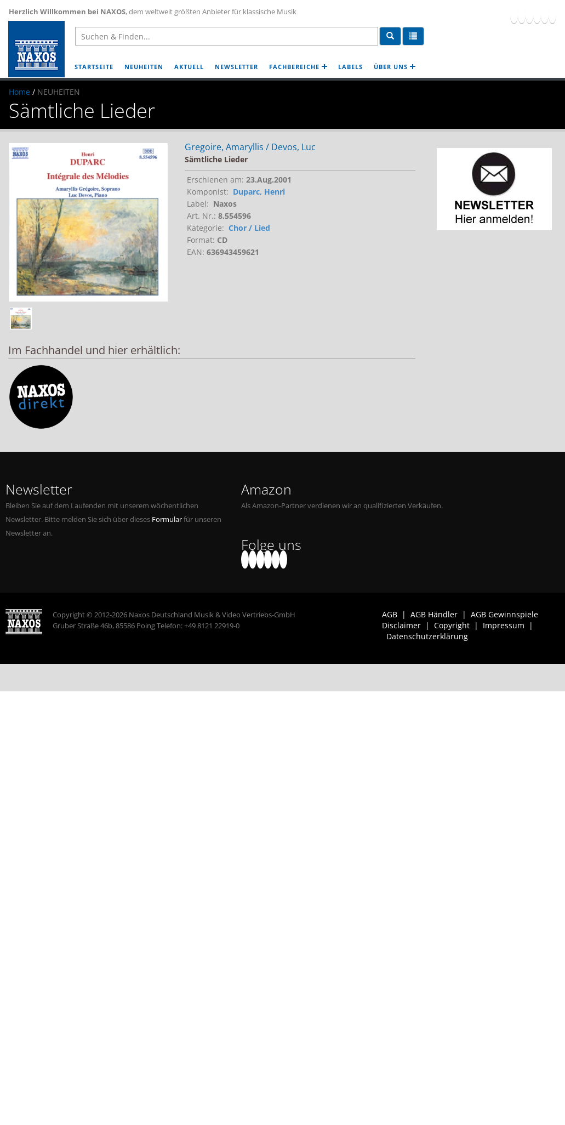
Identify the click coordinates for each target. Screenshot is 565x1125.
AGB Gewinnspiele (504, 614)
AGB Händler (434, 614)
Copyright (452, 625)
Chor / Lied (249, 228)
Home (19, 92)
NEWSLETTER (236, 67)
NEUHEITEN (143, 67)
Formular (167, 519)
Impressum (503, 625)
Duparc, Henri (259, 191)
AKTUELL (189, 67)
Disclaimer (401, 625)
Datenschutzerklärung (427, 636)
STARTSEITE (94, 67)
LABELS (350, 67)
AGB (389, 614)
